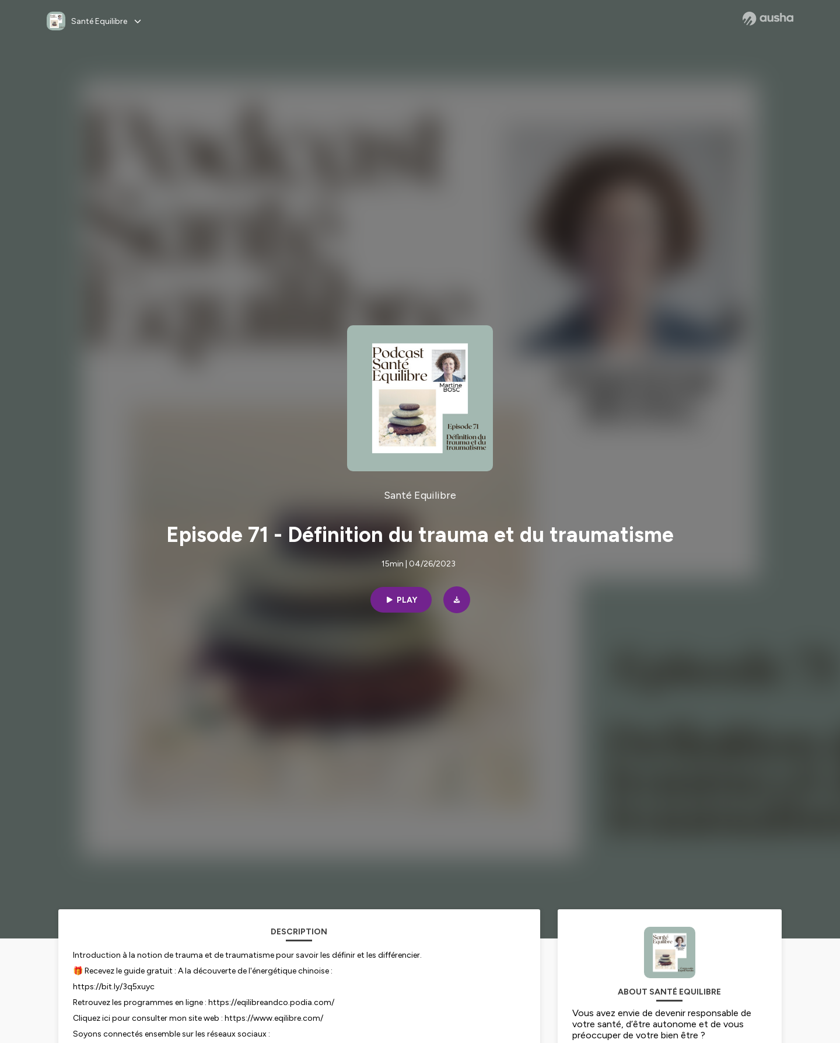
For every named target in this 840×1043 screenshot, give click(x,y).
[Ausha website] (768, 19)
